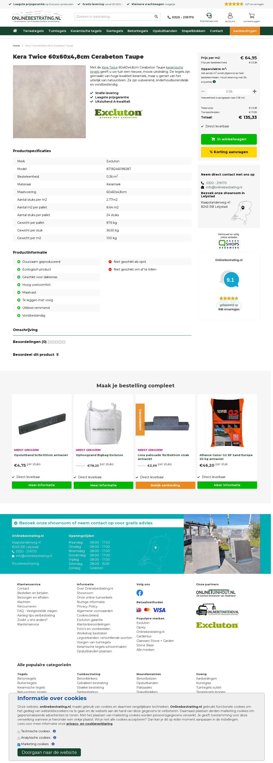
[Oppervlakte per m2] (227, 91)
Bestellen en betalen (32, 593)
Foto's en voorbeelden (93, 629)
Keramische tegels (86, 31)
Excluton (54, 4)
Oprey (141, 627)
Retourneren (26, 606)
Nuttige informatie (91, 602)
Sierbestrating (87, 692)
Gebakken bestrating (92, 683)
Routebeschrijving (25, 563)
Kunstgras (203, 683)
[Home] (36, 16)
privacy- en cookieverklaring (89, 724)
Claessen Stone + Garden (155, 641)
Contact (216, 31)
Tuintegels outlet (208, 687)
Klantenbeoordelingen (93, 624)
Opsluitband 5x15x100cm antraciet (41, 455)
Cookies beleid (87, 615)
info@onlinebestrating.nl (222, 187)
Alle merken (145, 650)
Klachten (23, 602)
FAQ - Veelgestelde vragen (37, 611)
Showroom (85, 593)
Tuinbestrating (88, 674)
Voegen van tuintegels (94, 642)
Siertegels (114, 31)
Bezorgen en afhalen (33, 597)
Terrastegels (33, 31)
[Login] (230, 18)
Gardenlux (143, 636)
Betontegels (138, 31)
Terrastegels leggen (211, 692)
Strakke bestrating (90, 687)
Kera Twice (110, 67)
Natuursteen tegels (31, 692)
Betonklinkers (87, 678)
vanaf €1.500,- (102, 4)
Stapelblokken (193, 31)
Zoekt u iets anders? (32, 620)
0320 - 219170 (214, 183)
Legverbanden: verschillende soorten (104, 638)
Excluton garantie (90, 620)
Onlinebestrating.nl (150, 632)
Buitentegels (27, 683)
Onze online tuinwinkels (94, 597)
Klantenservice (28, 624)
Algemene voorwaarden (95, 611)
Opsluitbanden (165, 31)
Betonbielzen (146, 678)
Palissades (144, 687)
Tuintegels (57, 31)
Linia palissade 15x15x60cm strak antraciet (163, 457)
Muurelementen (148, 674)
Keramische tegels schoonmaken (102, 647)
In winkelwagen (228, 139)
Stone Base (145, 645)
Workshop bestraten (92, 633)
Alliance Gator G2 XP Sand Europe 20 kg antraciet (226, 457)
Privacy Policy (87, 606)
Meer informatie (42, 485)
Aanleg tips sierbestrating (36, 615)
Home (16, 45)
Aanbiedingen (245, 31)
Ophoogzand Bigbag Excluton (99, 455)
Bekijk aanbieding (165, 485)
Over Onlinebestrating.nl (95, 588)
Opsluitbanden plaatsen (94, 651)
